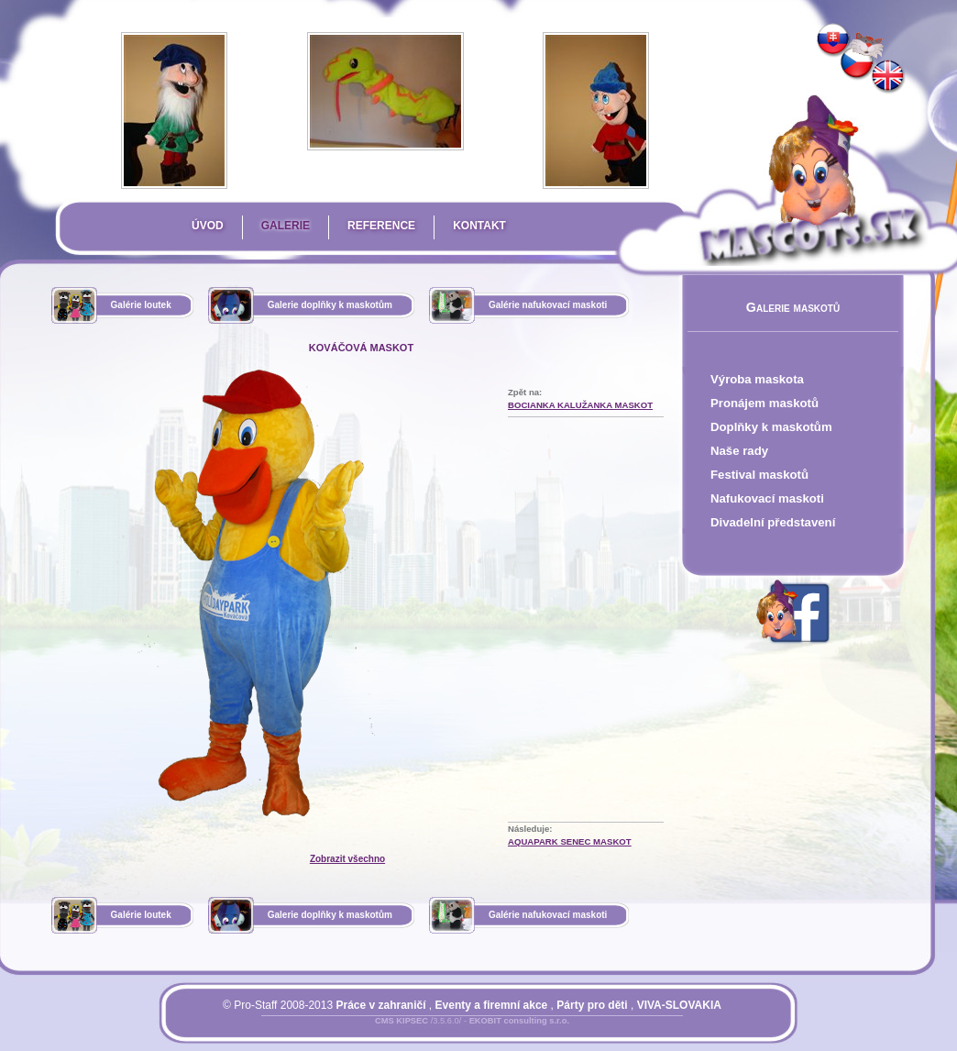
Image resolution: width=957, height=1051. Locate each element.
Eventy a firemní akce (491, 1005)
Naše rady (739, 451)
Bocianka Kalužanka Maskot (580, 405)
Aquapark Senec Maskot (570, 841)
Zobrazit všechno (347, 859)
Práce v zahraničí (380, 1005)
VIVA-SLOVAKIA (679, 1005)
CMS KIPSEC (401, 1020)
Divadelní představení (772, 522)
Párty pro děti (591, 1005)
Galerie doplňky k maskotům (330, 305)
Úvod (208, 225)
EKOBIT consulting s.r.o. (519, 1020)
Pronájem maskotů (764, 403)
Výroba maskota (757, 379)
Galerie (285, 225)
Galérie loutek (141, 305)
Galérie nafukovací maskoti (548, 305)
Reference (381, 225)
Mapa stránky (503, 1031)
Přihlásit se (435, 1031)
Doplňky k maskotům (771, 427)
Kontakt (479, 225)
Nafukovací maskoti (767, 498)
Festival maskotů (759, 474)
